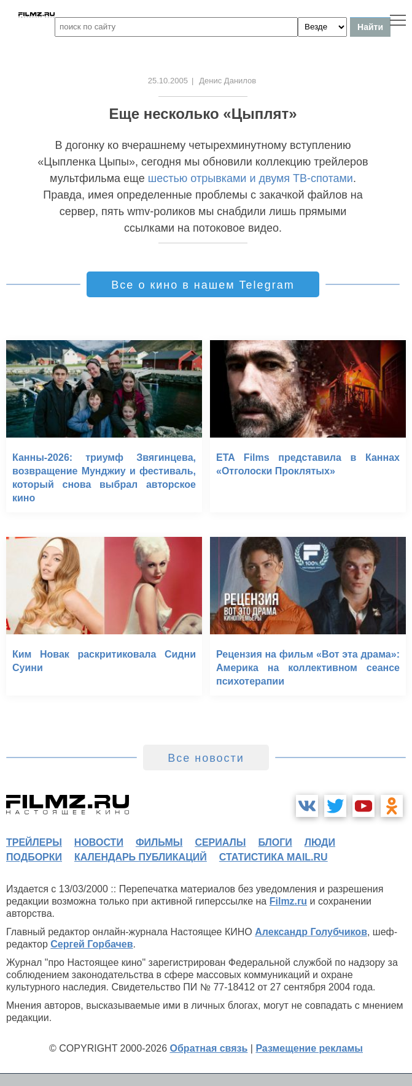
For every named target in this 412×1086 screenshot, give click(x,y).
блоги (275, 842)
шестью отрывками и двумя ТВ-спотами (250, 178)
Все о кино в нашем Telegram (202, 285)
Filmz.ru (288, 901)
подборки (34, 857)
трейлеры (34, 842)
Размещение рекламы (309, 1048)
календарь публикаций (140, 857)
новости (98, 842)
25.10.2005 (168, 80)
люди (320, 842)
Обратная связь (209, 1048)
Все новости (206, 758)
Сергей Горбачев (91, 944)
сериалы (220, 842)
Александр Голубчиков (311, 932)
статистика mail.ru (273, 857)
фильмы (159, 842)
